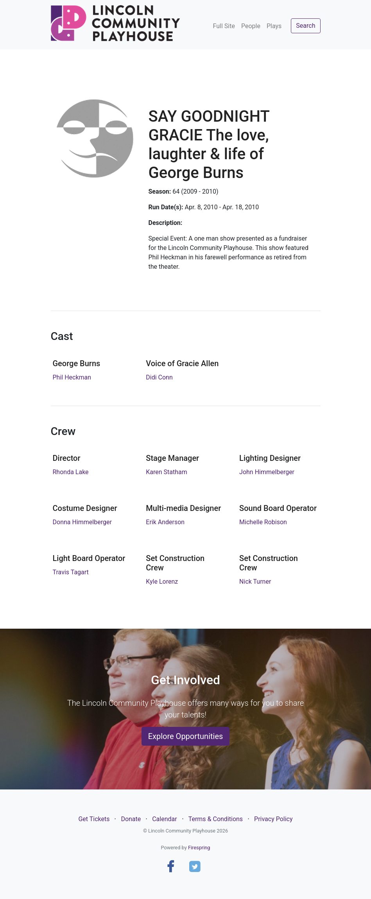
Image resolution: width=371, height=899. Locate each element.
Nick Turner (255, 581)
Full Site (224, 26)
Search (305, 25)
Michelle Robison (263, 522)
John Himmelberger (266, 472)
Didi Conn (159, 377)
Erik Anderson (165, 522)
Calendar (164, 819)
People (250, 26)
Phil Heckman (72, 377)
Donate (131, 819)
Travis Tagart (71, 572)
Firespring (199, 847)
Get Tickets (93, 819)
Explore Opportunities (185, 736)
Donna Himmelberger (82, 522)
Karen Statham (166, 472)
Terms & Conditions (215, 819)
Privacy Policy (273, 819)
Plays (274, 26)
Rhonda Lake (71, 472)
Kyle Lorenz (162, 581)
